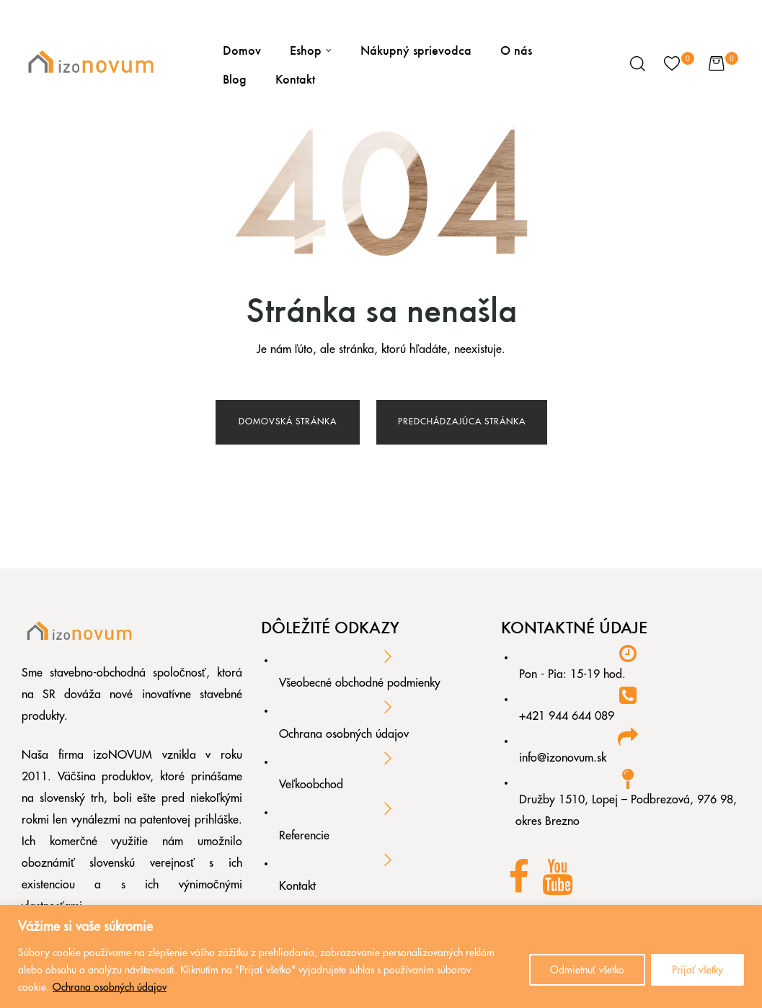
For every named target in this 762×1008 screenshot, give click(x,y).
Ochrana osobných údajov (110, 987)
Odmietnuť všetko (587, 970)
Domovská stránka (288, 421)
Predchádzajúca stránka (462, 421)
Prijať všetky (697, 970)
